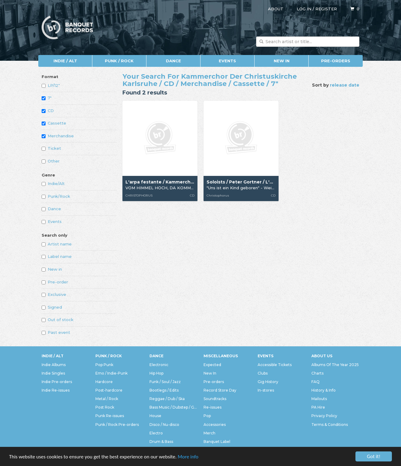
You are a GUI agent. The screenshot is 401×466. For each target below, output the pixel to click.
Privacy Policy (324, 415)
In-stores (266, 390)
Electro (156, 433)
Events (227, 60)
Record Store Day (220, 390)
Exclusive (54, 294)
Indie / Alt (65, 60)
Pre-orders (335, 60)
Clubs (263, 373)
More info (188, 457)
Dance (173, 60)
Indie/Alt (53, 183)
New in (52, 269)
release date (344, 85)
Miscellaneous (221, 356)
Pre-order (55, 281)
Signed (52, 307)
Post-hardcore (108, 390)
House (155, 415)
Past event (56, 332)
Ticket (51, 148)
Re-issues (212, 407)
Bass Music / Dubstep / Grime (173, 407)
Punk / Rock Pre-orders (117, 424)
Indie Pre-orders (57, 381)
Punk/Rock (56, 196)
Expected (212, 364)
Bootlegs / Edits (164, 390)
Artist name (57, 244)
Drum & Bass (161, 441)
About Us (321, 356)
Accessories (215, 424)
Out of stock (58, 319)
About (275, 8)
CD (48, 110)
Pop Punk (104, 364)
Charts (317, 373)
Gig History (268, 381)
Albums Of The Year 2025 (335, 364)
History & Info (323, 390)
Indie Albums (54, 364)
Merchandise (58, 135)
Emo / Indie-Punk (111, 373)
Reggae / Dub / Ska (167, 398)
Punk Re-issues (109, 415)
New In (282, 60)
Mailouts (319, 398)
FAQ (315, 381)
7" (47, 97)
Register (326, 8)
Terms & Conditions (329, 424)
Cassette (54, 123)
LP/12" (51, 85)
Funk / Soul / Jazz (165, 381)
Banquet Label (217, 441)
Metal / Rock (106, 398)
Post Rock (104, 407)
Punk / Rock (119, 60)
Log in (304, 8)
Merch (209, 433)
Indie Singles (53, 373)
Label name (57, 256)
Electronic (158, 364)
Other (51, 161)
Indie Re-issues (56, 390)
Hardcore (104, 381)
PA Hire (318, 407)
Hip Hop (156, 373)
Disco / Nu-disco (164, 424)
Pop (207, 415)
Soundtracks (215, 398)
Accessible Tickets (275, 364)
